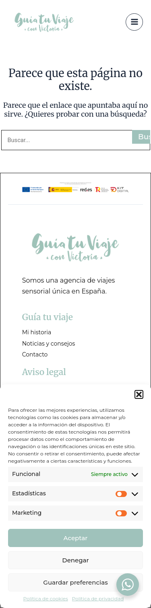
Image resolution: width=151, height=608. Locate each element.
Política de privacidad (98, 598)
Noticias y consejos (48, 343)
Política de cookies (45, 598)
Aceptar (76, 538)
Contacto (35, 354)
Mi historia (37, 332)
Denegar (75, 560)
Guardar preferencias (75, 582)
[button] (139, 394)
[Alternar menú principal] (134, 22)
